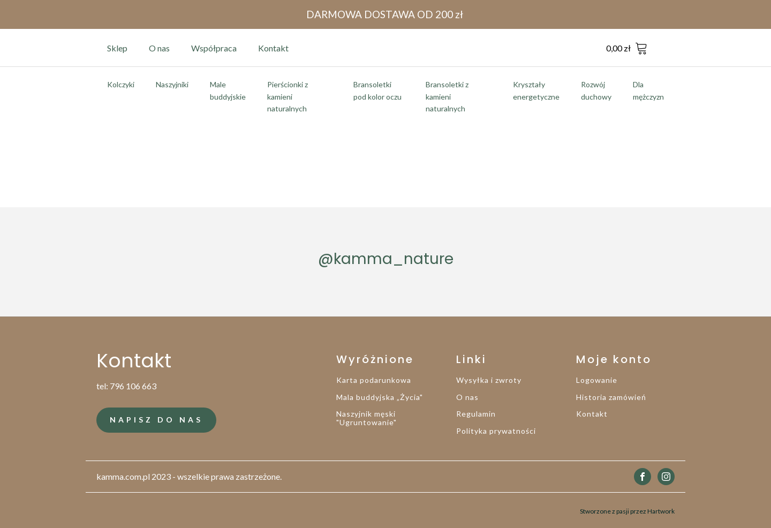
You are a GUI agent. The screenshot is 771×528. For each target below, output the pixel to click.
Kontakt (273, 48)
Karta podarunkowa (373, 380)
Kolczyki (120, 84)
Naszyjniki (172, 84)
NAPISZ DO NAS (156, 419)
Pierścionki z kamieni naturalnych (287, 96)
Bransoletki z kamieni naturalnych (447, 96)
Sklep (117, 48)
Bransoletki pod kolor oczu (377, 90)
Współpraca (214, 48)
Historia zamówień (611, 397)
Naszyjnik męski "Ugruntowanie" (366, 418)
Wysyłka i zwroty (488, 380)
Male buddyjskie (228, 90)
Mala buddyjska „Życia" (379, 397)
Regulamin (476, 414)
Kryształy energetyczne (536, 90)
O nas (159, 48)
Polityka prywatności (496, 431)
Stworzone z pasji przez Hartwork (627, 511)
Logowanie (596, 380)
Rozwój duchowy (596, 90)
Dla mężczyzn (648, 90)
